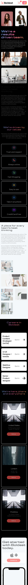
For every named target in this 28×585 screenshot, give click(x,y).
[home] (7, 3)
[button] (19, 3)
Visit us (13, 434)
